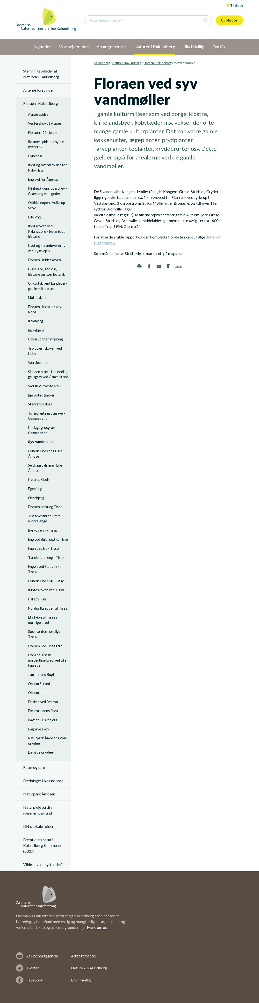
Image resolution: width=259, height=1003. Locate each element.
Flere (178, 266)
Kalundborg (102, 63)
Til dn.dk (234, 5)
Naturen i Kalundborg (126, 63)
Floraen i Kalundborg (158, 63)
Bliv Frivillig (81, 980)
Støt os (229, 20)
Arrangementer (83, 955)
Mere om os (97, 927)
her (180, 253)
